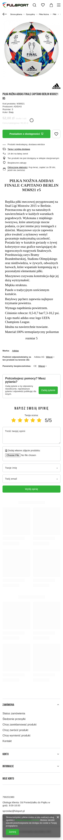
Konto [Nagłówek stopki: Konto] (6, 754)
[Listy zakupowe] (43, 5)
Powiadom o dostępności (27, 133)
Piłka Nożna (44, 14)
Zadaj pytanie (48, 390)
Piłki (54, 14)
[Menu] (59, 5)
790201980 (8, 797)
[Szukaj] (34, 5)
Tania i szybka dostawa (19, 149)
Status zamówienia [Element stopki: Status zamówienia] (14, 713)
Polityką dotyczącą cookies (27, 820)
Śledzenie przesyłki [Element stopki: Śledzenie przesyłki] (14, 719)
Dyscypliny (30, 14)
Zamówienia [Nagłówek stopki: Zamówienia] (8, 705)
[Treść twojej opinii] (31, 435)
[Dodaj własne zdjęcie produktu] (27, 455)
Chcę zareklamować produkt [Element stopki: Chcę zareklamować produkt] (19, 724)
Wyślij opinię (31, 489)
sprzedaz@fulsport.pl (14, 811)
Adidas (15, 350)
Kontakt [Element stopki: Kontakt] (7, 741)
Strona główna (16, 14)
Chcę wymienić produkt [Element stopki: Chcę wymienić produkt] (16, 735)
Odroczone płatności (18, 167)
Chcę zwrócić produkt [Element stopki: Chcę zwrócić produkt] (15, 730)
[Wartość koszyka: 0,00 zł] (51, 5)
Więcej (49, 357)
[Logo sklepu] (16, 5)
